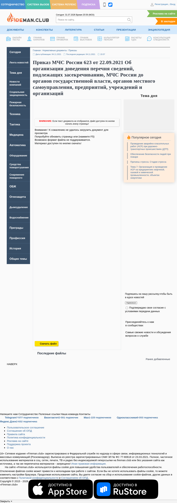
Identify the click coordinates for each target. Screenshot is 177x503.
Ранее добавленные (158, 359)
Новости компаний (15, 83)
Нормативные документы (54, 50)
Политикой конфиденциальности (38, 477)
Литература (73, 29)
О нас (10, 447)
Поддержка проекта (19, 444)
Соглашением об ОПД (74, 477)
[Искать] (129, 20)
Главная (37, 50)
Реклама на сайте (164, 13)
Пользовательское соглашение (25, 427)
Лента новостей (18, 62)
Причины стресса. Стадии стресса (148, 162)
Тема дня (15, 72)
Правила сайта (16, 434)
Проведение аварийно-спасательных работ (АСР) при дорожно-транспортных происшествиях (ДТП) (149, 146)
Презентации (126, 29)
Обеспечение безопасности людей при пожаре (150, 155)
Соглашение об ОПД (19, 430)
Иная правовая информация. (88, 463)
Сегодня (15, 52)
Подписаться (131, 303)
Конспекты (44, 29)
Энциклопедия (159, 29)
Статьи (99, 29)
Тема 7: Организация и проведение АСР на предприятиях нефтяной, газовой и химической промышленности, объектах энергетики (148, 172)
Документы (15, 29)
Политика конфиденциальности (26, 437)
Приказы (73, 50)
